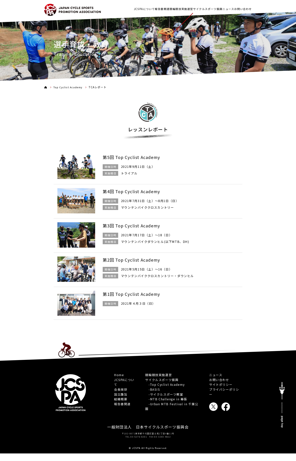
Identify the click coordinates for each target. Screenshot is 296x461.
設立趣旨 (120, 395)
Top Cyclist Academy (69, 87)
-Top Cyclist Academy (165, 395)
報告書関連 (145, 8)
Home (119, 376)
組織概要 (120, 400)
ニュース (224, 8)
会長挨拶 (120, 390)
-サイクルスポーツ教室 (164, 404)
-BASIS (152, 399)
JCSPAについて (123, 8)
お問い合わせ (243, 8)
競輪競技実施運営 (169, 8)
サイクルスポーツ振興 (199, 8)
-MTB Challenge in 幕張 (166, 409)
